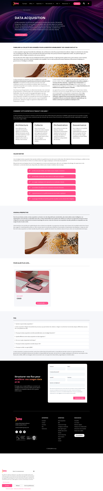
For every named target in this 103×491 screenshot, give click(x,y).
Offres (31, 3)
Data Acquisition (61, 420)
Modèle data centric (62, 430)
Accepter (7, 485)
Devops (59, 432)
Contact (43, 422)
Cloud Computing (62, 434)
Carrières (44, 424)
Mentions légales (27, 488)
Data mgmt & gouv (62, 428)
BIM (59, 422)
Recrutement (50, 3)
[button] (34, 471)
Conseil (59, 440)
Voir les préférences (29, 485)
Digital (59, 438)
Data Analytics (61, 436)
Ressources (66, 3)
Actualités (76, 420)
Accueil (15, 10)
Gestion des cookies (78, 430)
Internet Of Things (62, 424)
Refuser (18, 485)
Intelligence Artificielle (63, 426)
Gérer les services (6, 482)
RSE (58, 3)
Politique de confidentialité (19, 488)
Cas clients (76, 422)
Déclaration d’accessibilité (80, 428)
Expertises (39, 3)
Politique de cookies (9, 488)
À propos (24, 3)
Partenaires (44, 428)
